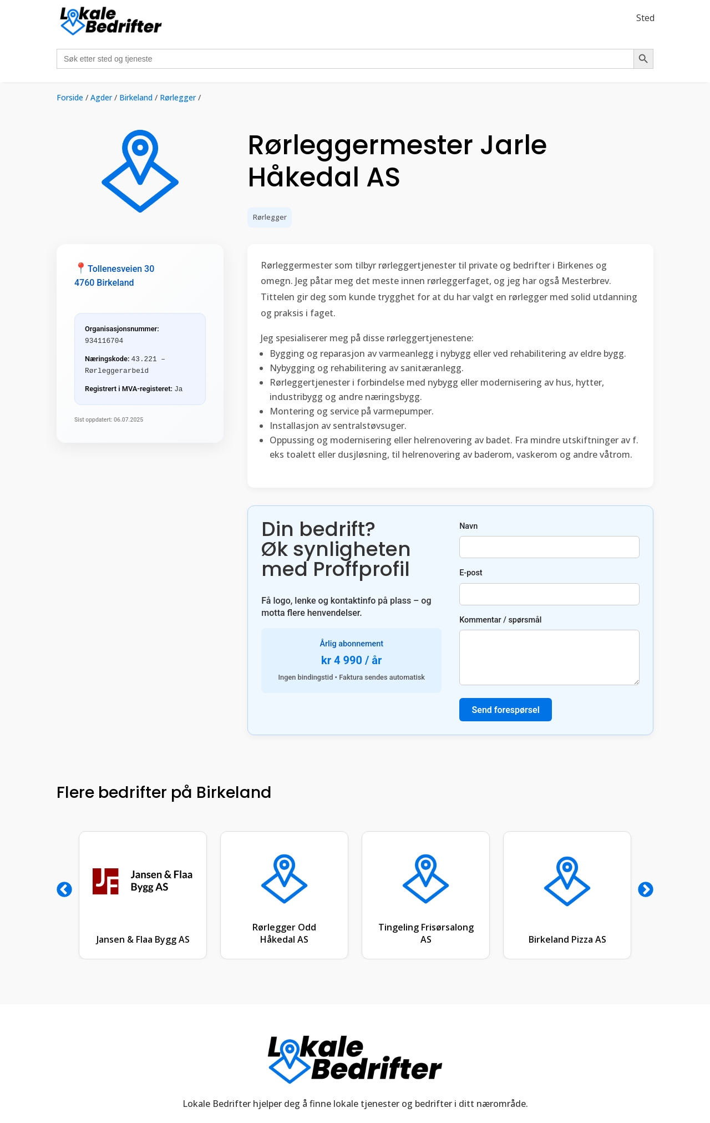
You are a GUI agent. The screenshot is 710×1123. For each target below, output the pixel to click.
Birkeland (136, 97)
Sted (645, 18)
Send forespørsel (506, 710)
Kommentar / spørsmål (549, 650)
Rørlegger (178, 97)
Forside (70, 97)
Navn (549, 540)
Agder (101, 97)
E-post (549, 586)
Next (645, 890)
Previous (64, 890)
